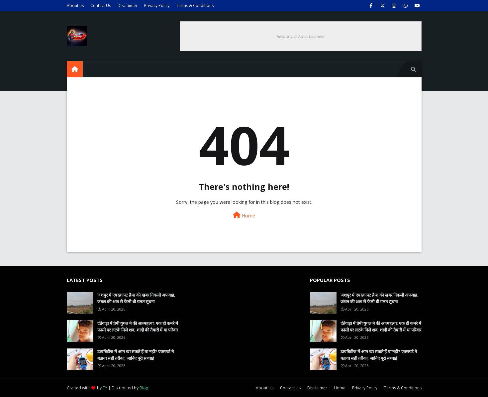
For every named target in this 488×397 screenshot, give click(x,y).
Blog (144, 388)
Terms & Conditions (195, 5)
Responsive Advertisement (301, 36)
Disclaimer (128, 5)
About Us (264, 388)
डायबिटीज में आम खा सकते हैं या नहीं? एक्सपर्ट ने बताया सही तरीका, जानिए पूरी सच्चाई (135, 354)
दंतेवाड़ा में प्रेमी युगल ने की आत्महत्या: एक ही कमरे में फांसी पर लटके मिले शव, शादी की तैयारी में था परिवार (137, 326)
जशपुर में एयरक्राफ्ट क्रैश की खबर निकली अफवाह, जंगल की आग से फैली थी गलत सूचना (136, 298)
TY (105, 388)
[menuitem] (75, 69)
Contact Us (100, 5)
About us (75, 5)
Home (244, 215)
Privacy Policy (156, 5)
